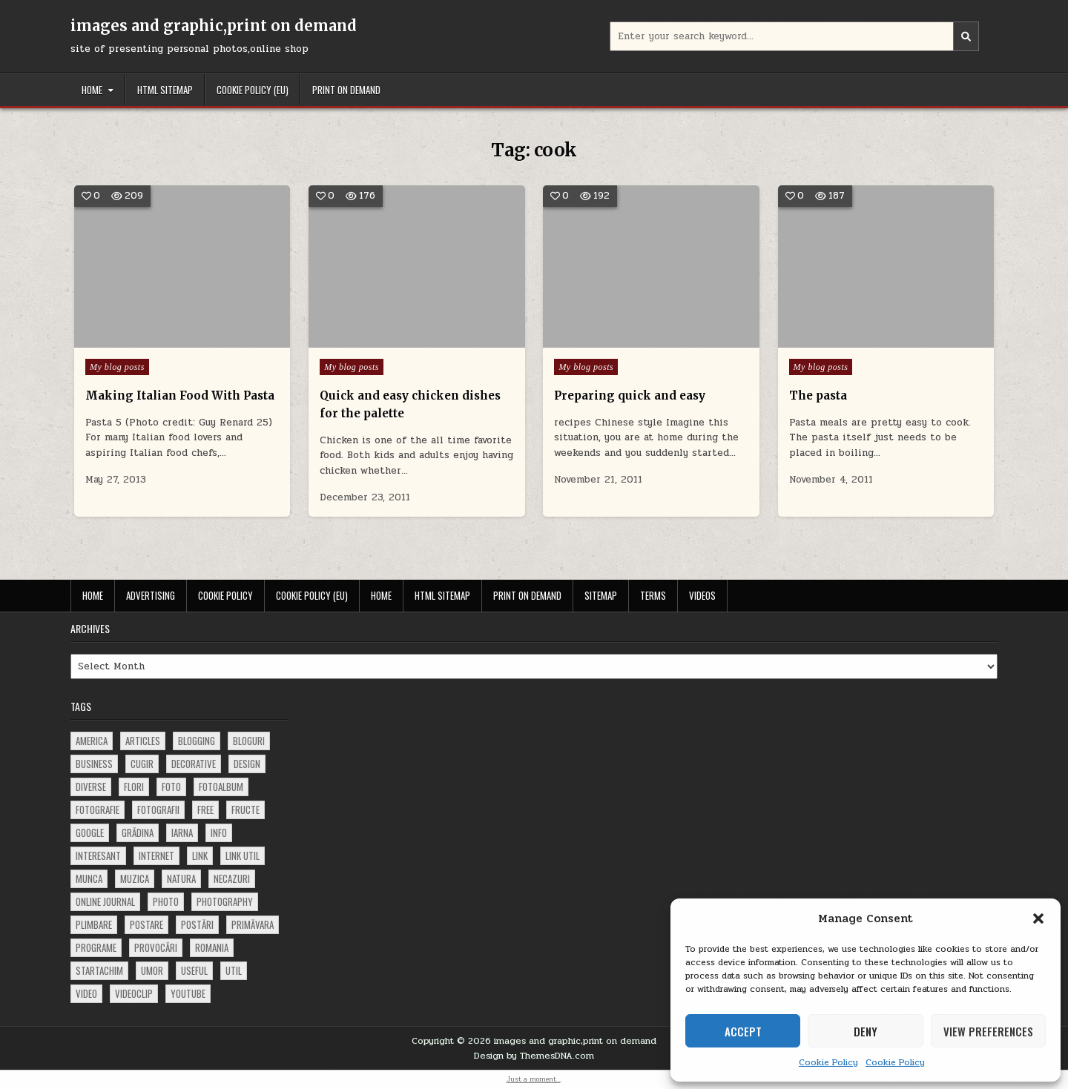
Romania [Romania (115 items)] (211, 947)
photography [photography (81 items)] (225, 901)
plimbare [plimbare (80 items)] (94, 924)
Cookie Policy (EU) (253, 89)
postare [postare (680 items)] (146, 924)
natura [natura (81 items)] (181, 878)
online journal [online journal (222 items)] (105, 901)
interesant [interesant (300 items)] (98, 855)
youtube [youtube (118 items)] (188, 993)
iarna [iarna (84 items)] (182, 832)
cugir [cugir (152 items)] (142, 763)
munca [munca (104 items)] (89, 878)
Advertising (150, 595)
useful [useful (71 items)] (194, 970)
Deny (865, 1031)
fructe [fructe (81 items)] (245, 809)
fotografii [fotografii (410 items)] (158, 809)
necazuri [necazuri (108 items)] (232, 878)
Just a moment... (534, 1079)
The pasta (818, 395)
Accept (743, 1031)
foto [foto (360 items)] (171, 786)
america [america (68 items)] (92, 740)
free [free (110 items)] (205, 809)
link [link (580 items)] (200, 855)
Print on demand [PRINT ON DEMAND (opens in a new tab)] (346, 89)
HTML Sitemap (165, 89)
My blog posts (117, 367)
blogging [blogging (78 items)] (196, 740)
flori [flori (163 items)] (134, 786)
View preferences (988, 1031)
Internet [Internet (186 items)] (156, 855)
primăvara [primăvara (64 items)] (252, 924)
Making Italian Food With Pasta (179, 395)
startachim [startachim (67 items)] (99, 970)
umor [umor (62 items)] (152, 970)
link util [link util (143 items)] (242, 855)
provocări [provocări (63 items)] (155, 947)
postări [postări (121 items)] (197, 924)
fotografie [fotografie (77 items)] (97, 809)
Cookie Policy (828, 1062)
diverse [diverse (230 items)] (91, 786)
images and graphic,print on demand (213, 25)
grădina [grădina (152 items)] (138, 832)
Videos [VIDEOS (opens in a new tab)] (702, 595)
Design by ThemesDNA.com (534, 1055)
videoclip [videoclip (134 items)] (134, 993)
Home (92, 89)
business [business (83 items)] (94, 763)
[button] (1038, 918)
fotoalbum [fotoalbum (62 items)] (221, 786)
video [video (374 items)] (86, 993)
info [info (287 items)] (219, 832)
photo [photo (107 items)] (166, 901)
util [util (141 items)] (233, 970)
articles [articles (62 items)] (142, 740)
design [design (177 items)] (247, 763)
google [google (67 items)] (90, 832)
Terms (653, 595)
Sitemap (600, 595)
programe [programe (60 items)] (96, 947)
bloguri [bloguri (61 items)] (249, 740)
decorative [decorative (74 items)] (193, 763)
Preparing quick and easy (629, 395)
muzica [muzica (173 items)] (134, 878)
